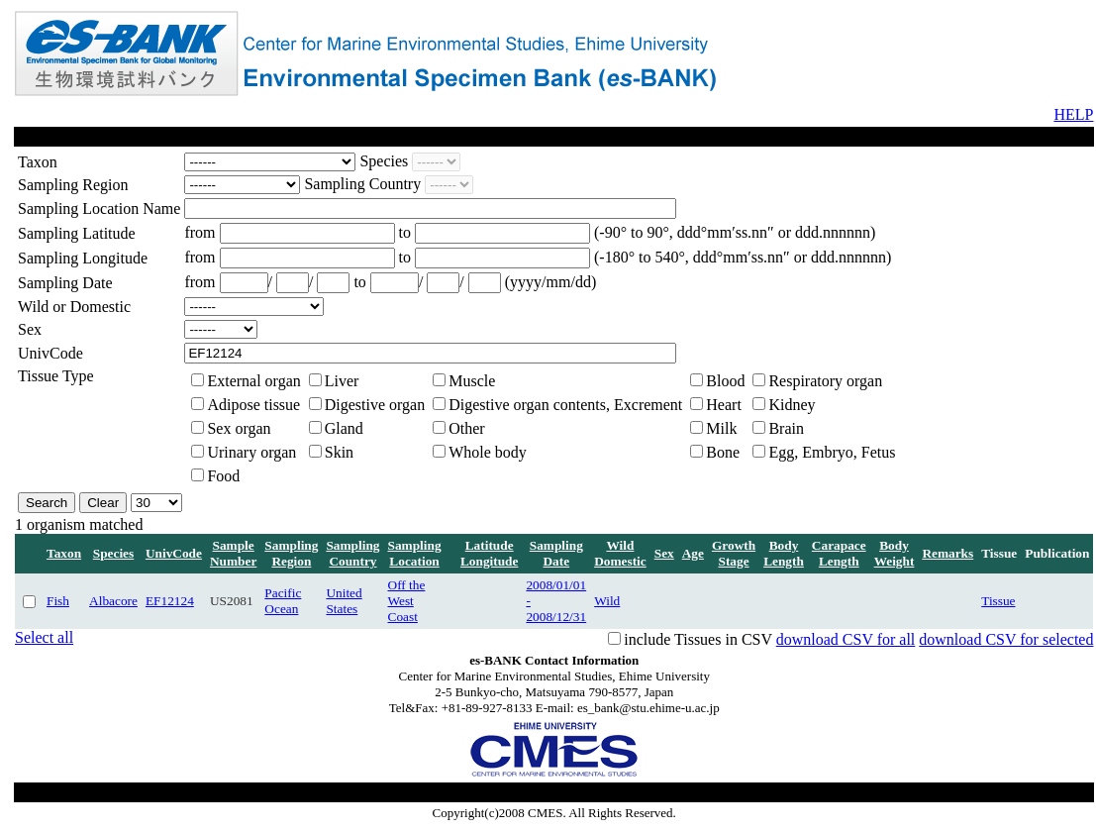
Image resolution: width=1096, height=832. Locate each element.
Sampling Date (556, 553)
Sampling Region (291, 553)
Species (113, 553)
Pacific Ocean (282, 600)
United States (343, 600)
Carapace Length (839, 553)
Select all (44, 637)
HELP (1073, 114)
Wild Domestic (620, 553)
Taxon (64, 553)
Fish (58, 600)
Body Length (783, 553)
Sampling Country (352, 553)
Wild (607, 600)
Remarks (947, 553)
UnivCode (174, 553)
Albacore (113, 600)
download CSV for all (846, 639)
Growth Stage (733, 553)
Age (693, 553)
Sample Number (233, 553)
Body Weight (894, 553)
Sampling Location (415, 553)
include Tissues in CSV (698, 639)
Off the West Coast (407, 600)
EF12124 (170, 600)
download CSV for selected (1006, 639)
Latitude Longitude (489, 553)
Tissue (998, 600)
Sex (664, 553)
